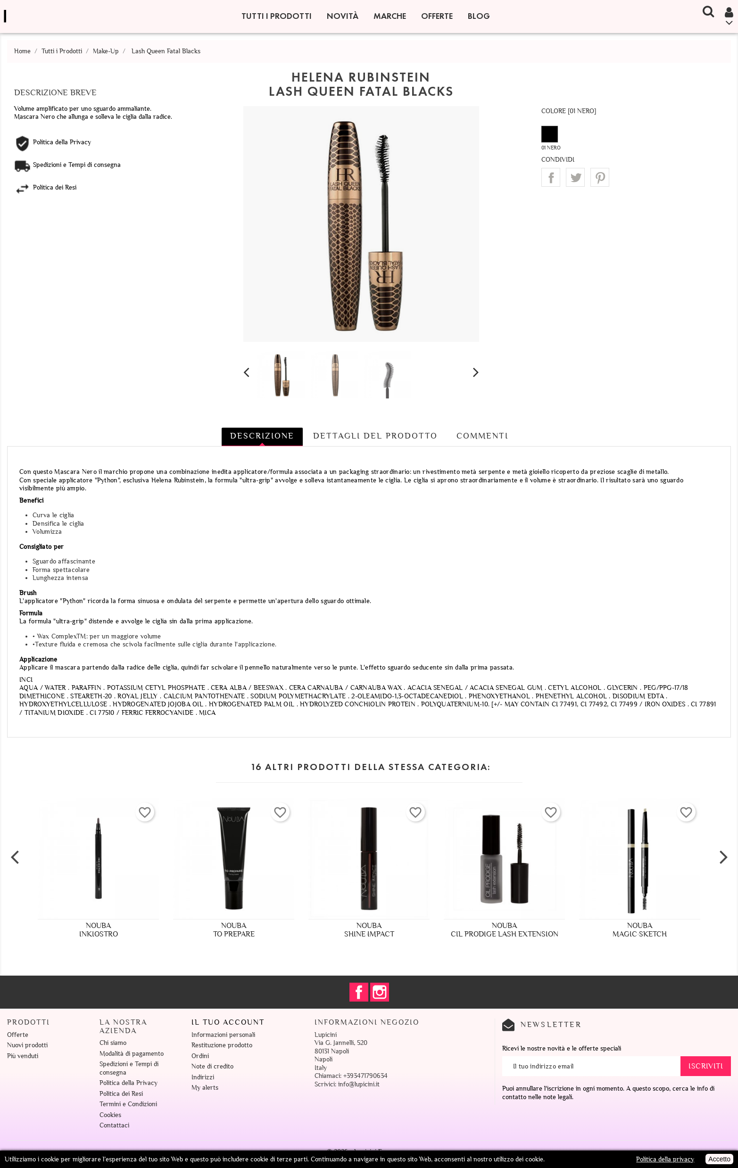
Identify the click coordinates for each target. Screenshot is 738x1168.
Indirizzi (202, 1077)
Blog (479, 16)
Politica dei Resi (121, 1093)
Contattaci (114, 1125)
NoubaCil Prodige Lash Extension (504, 929)
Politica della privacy (665, 1159)
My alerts (204, 1087)
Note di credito (212, 1066)
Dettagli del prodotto (375, 435)
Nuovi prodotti (27, 1045)
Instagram (379, 992)
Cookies (110, 1114)
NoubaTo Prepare (234, 929)
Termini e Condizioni (128, 1104)
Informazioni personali (223, 1034)
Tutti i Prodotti (276, 16)
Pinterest (600, 177)
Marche (389, 16)
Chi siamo (113, 1042)
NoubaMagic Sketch (640, 929)
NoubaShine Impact (369, 929)
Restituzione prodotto (221, 1045)
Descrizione (262, 435)
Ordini (200, 1056)
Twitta (575, 177)
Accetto (719, 1159)
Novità (342, 16)
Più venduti (22, 1056)
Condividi (551, 177)
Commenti (482, 435)
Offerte (437, 16)
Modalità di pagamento (132, 1053)
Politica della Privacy (129, 1082)
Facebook (358, 992)
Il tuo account (228, 1022)
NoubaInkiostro (98, 929)
